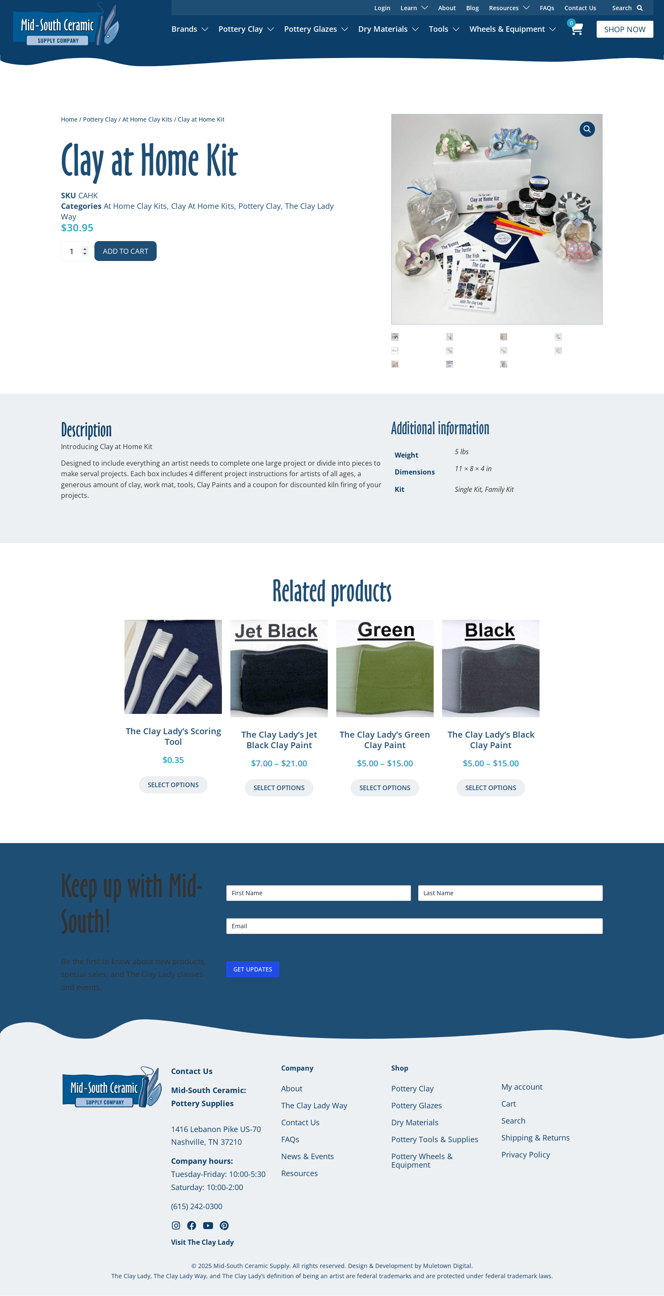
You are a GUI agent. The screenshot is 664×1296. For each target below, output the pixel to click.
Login (382, 8)
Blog (472, 8)
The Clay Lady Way (314, 1105)
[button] (587, 129)
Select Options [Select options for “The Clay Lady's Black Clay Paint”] (490, 787)
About (447, 8)
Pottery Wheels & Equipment (422, 1160)
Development (394, 1266)
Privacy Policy (525, 1154)
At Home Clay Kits (147, 119)
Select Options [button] (173, 784)
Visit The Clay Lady (202, 1242)
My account (521, 1087)
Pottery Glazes (310, 29)
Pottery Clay (241, 29)
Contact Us (580, 8)
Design (358, 1266)
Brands (184, 29)
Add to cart (125, 251)
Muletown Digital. (447, 1266)
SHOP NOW (625, 29)
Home (69, 119)
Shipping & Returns (535, 1137)
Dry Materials (383, 29)
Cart (508, 1104)
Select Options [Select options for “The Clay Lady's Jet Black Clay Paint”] (279, 787)
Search (627, 8)
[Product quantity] (75, 251)
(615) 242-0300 (196, 1206)
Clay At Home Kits (202, 206)
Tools (438, 29)
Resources (299, 1173)
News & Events (307, 1156)
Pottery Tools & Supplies (435, 1139)
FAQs (547, 8)
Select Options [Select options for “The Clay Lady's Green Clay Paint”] (385, 787)
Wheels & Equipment (507, 29)
